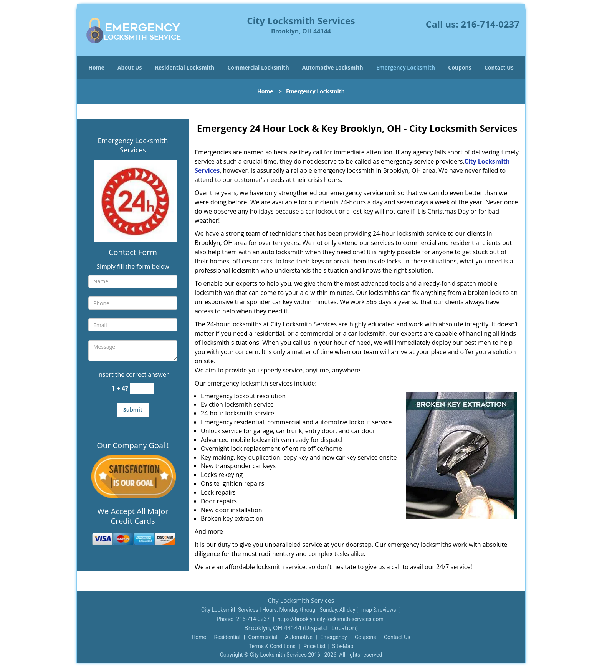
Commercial (262, 637)
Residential (227, 637)
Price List (314, 646)
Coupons (459, 67)
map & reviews (379, 610)
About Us (129, 67)
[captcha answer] (142, 388)
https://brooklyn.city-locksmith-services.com (331, 619)
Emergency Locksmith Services (133, 145)
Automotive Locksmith (332, 67)
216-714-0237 (490, 24)
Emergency (333, 637)
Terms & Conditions (272, 646)
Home (96, 67)
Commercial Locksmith (258, 67)
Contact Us (499, 67)
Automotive (299, 637)
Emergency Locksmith (405, 67)
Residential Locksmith (185, 67)
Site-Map (342, 646)
